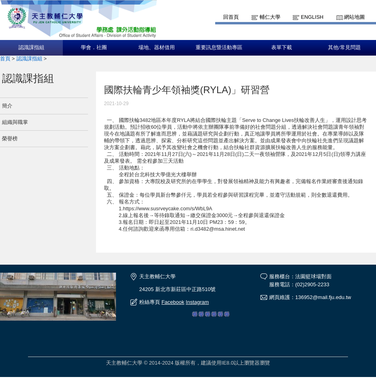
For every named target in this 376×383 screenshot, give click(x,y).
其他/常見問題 (344, 47)
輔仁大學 (270, 17)
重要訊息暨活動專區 (219, 47)
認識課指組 (31, 47)
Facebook (173, 302)
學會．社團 (94, 47)
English (312, 17)
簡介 (7, 106)
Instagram (197, 302)
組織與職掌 (15, 122)
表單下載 (281, 47)
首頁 (5, 59)
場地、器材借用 (156, 47)
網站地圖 (354, 17)
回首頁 (231, 17)
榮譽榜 (10, 139)
